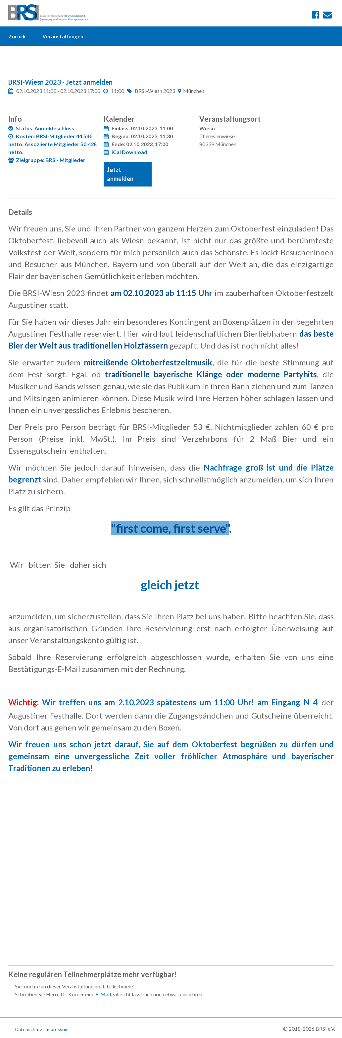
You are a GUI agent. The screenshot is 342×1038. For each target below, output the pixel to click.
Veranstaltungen (62, 36)
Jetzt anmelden (120, 174)
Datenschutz (28, 1029)
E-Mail (103, 994)
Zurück (17, 36)
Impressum (57, 1029)
